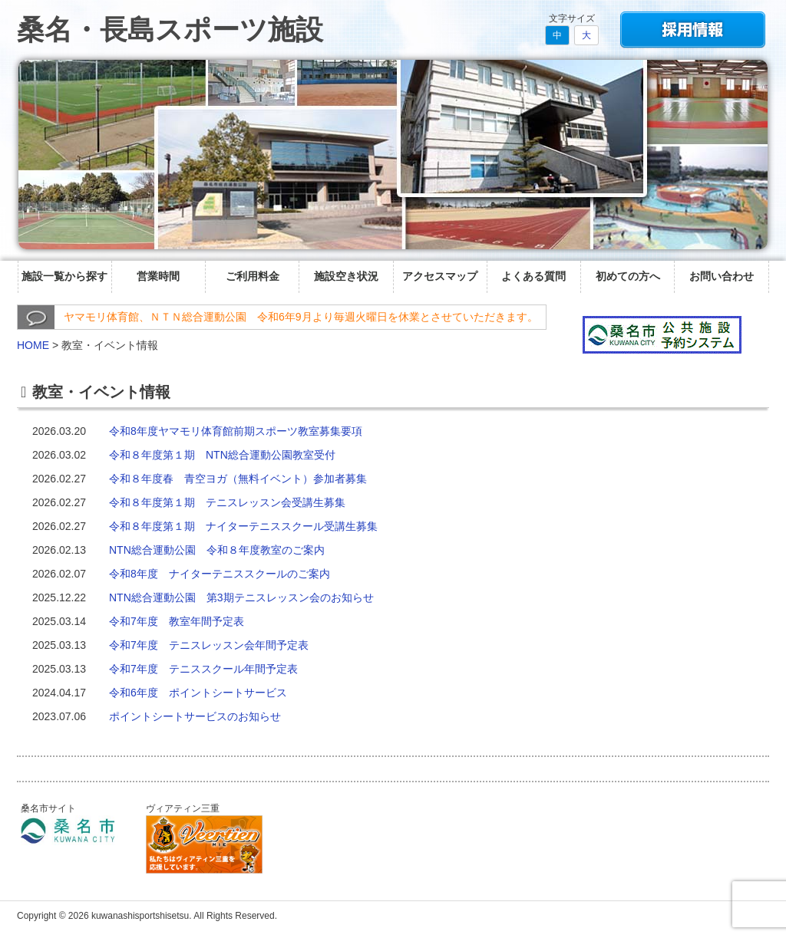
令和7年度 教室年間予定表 (176, 621)
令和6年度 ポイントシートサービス (198, 692)
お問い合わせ (721, 276)
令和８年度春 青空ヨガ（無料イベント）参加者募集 (238, 478)
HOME (33, 345)
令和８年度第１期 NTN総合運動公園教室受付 (222, 455)
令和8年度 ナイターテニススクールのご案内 (219, 574)
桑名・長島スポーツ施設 (170, 29)
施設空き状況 (346, 276)
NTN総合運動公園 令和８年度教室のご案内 (217, 550)
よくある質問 (533, 276)
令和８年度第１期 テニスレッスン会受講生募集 (227, 502)
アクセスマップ (439, 276)
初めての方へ (628, 276)
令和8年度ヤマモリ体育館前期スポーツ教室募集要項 (235, 431)
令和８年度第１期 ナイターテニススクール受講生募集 (243, 526)
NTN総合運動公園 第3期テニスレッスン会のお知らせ (241, 597)
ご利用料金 (252, 276)
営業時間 (158, 276)
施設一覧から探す (64, 276)
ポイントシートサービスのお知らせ (195, 716)
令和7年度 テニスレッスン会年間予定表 (209, 645)
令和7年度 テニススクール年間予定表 (203, 669)
